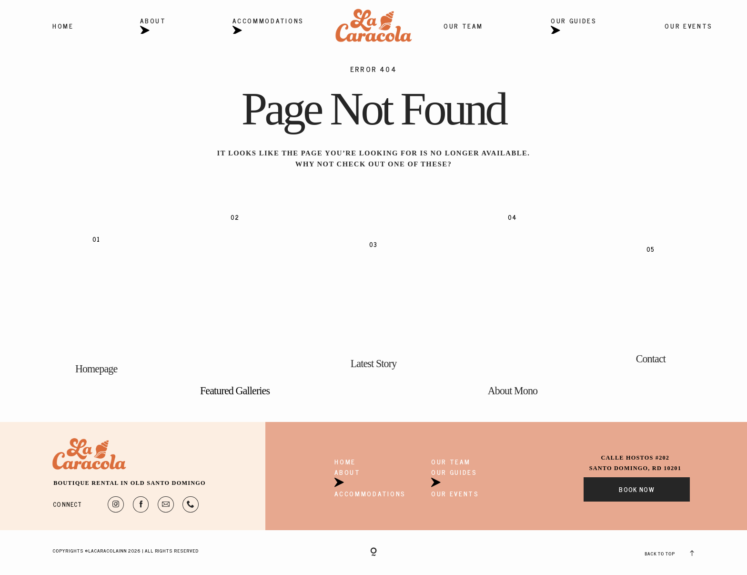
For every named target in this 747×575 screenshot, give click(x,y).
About (153, 26)
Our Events (689, 26)
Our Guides (574, 26)
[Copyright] (373, 552)
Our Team (463, 26)
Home (63, 26)
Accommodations (268, 26)
